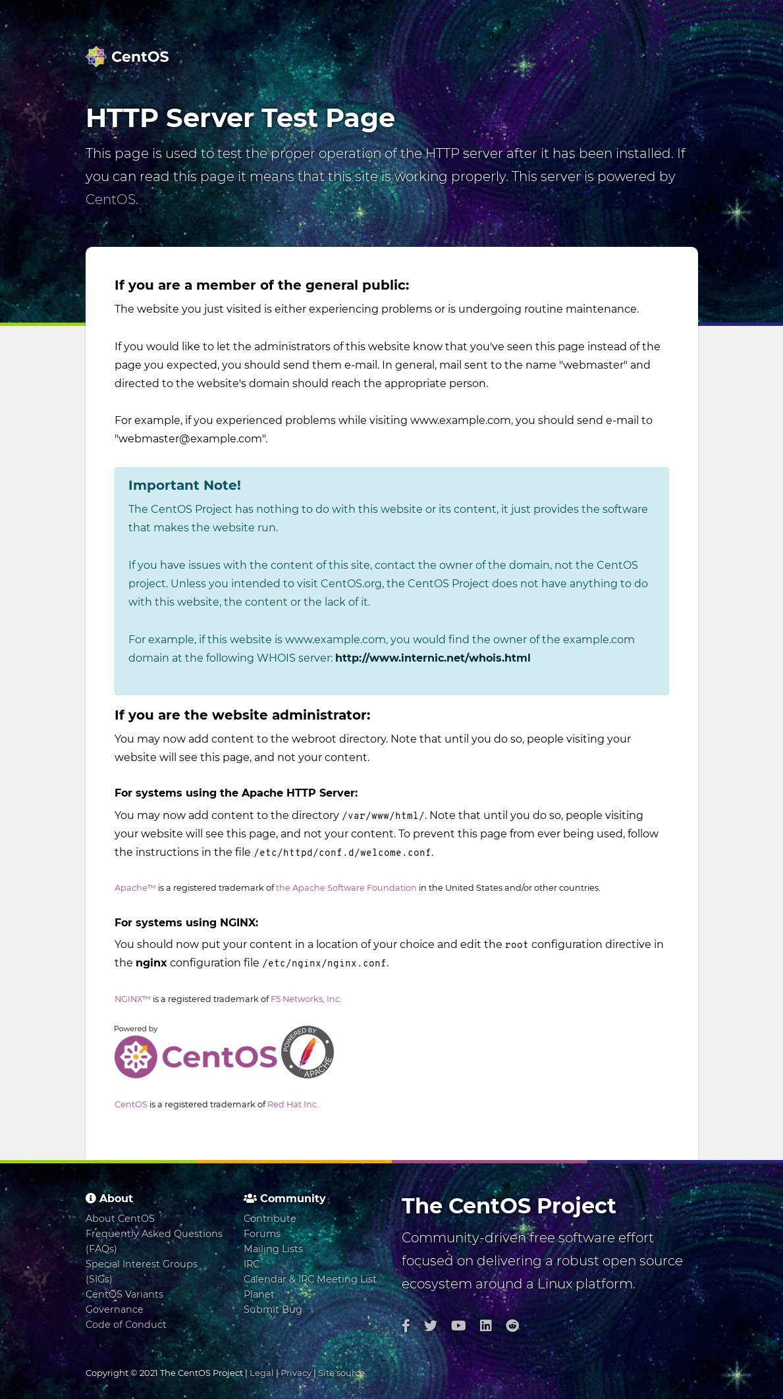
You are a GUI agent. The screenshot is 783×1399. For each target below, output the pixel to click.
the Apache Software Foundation (346, 888)
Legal (262, 1372)
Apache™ (135, 888)
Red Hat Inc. (293, 1104)
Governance (115, 1309)
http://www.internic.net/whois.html (433, 658)
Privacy (296, 1372)
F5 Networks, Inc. (306, 999)
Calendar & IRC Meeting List (310, 1279)
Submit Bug (273, 1309)
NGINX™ (133, 999)
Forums (262, 1234)
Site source (341, 1372)
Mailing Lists (273, 1249)
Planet (259, 1294)
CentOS (111, 199)
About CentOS (120, 1219)
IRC (251, 1264)
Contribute (270, 1219)
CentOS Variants (124, 1294)
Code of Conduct (126, 1325)
